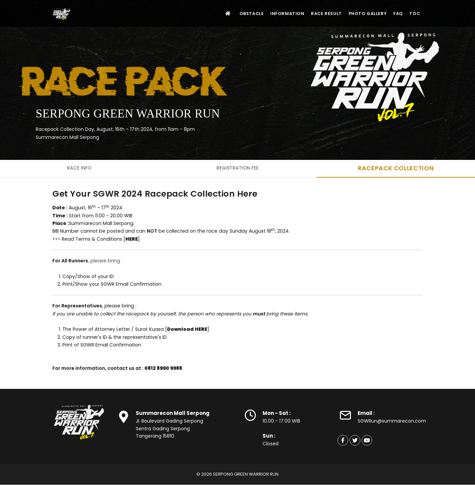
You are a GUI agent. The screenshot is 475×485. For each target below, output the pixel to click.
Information (277, 13)
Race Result (318, 13)
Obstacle (239, 13)
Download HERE (187, 329)
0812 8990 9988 (163, 368)
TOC (414, 13)
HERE (131, 239)
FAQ (394, 13)
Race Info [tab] (79, 168)
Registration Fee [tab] (237, 168)
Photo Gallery (361, 13)
